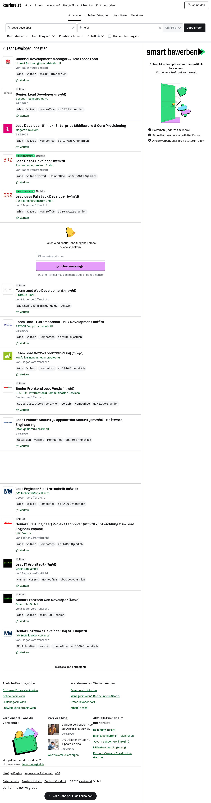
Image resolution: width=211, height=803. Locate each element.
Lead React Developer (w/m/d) (40, 161)
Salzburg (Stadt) (28, 403)
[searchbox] (70, 256)
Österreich (24, 439)
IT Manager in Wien (14, 702)
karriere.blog (58, 718)
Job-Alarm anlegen (70, 266)
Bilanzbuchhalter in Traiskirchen (113, 735)
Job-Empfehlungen (97, 15)
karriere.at (101, 723)
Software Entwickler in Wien (20, 690)
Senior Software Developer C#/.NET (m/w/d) (51, 631)
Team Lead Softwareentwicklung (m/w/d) (49, 353)
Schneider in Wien (14, 696)
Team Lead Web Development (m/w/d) (46, 291)
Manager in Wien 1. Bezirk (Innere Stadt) (95, 696)
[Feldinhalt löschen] (73, 27)
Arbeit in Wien (79, 708)
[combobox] (41, 27)
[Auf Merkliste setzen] (22, 80)
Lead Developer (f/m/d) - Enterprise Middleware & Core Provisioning (71, 126)
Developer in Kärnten (84, 690)
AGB (57, 773)
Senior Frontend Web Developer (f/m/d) (47, 600)
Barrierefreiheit (32, 781)
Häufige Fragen (12, 773)
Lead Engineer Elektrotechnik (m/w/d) (47, 489)
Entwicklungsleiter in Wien (19, 708)
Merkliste (137, 15)
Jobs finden (195, 27)
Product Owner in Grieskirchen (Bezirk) (112, 755)
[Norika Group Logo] (20, 788)
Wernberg (45, 403)
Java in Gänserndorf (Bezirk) (111, 741)
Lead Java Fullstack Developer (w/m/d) (47, 196)
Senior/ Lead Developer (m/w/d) (41, 94)
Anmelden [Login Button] (196, 5)
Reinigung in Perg (104, 729)
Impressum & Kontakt (39, 773)
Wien (44, 48)
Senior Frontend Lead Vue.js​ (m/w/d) (45, 388)
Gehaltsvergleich (33, 764)
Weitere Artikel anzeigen (63, 755)
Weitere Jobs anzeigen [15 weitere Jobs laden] (70, 667)
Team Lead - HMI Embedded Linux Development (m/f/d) (60, 322)
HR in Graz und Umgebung (109, 747)
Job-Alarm (120, 15)
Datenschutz (11, 781)
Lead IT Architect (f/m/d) (36, 564)
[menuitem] (19, 37)
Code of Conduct (55, 781)
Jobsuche (74, 15)
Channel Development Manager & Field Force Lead (57, 59)
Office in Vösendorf (83, 702)
